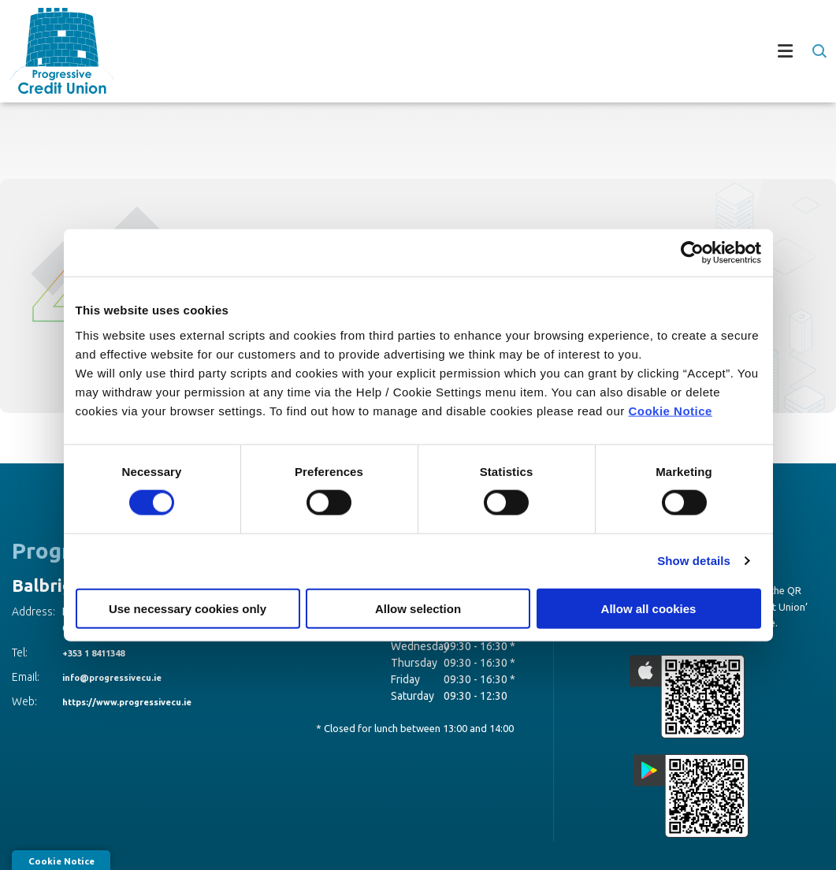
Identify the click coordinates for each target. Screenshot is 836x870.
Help (511, 834)
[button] (818, 51)
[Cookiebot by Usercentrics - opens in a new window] (692, 253)
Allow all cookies (649, 608)
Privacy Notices (703, 834)
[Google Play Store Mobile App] (754, 689)
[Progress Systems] (784, 833)
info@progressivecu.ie (123, 677)
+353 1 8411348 (102, 652)
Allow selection (418, 608)
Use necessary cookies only (187, 608)
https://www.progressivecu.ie (142, 701)
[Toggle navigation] (470, 51)
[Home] (52, 51)
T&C (551, 834)
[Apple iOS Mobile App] (628, 689)
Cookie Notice (670, 410)
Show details (693, 560)
